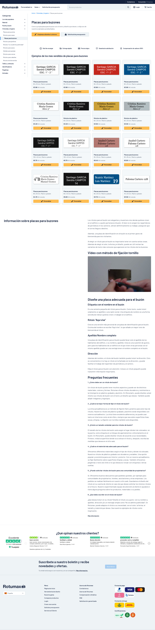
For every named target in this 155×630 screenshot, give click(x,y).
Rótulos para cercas (9, 54)
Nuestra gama (49, 595)
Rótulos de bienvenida (10, 60)
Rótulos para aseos (9, 48)
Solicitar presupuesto (51, 607)
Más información (93, 516)
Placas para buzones (40, 82)
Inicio (33, 13)
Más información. (82, 570)
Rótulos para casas (9, 35)
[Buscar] (95, 7)
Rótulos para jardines (9, 41)
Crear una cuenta (50, 604)
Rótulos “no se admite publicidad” (13, 44)
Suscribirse (111, 567)
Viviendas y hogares (42, 13)
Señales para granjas (9, 51)
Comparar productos (51, 598)
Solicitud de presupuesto (51, 7)
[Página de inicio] (21, 586)
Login (46, 601)
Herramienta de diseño (52, 592)
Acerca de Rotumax (86, 592)
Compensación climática (87, 595)
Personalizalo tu (26, 7)
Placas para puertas (9, 32)
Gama (37, 7)
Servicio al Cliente (50, 611)
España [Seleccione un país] (8, 593)
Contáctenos (83, 588)
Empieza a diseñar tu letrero (45, 34)
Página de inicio (49, 588)
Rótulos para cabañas (9, 57)
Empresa (150, 2)
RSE (80, 598)
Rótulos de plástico (70, 118)
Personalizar (46, 91)
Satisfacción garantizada (87, 601)
